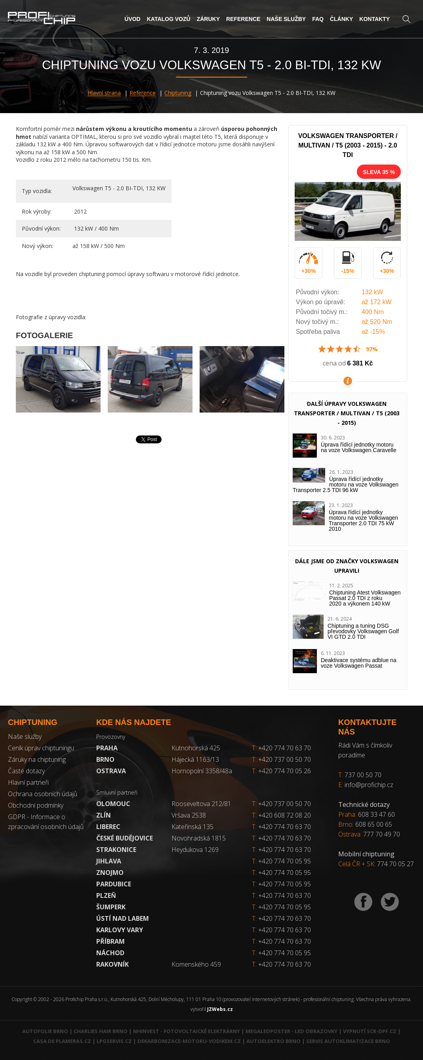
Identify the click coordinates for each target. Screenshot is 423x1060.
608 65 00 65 (373, 824)
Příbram (110, 941)
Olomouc (113, 803)
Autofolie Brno (45, 1031)
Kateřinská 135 (192, 826)
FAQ (318, 19)
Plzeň (106, 895)
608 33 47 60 (376, 814)
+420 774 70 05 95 (284, 861)
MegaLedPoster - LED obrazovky (291, 1031)
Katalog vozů (169, 19)
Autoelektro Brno (273, 1041)
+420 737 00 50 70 (281, 759)
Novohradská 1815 (198, 838)
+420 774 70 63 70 (281, 748)
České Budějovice (124, 838)
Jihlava (108, 861)
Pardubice (113, 884)
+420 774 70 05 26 (281, 771)
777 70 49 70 (381, 834)
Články (341, 19)
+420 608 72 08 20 (284, 815)
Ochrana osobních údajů (42, 793)
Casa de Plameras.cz (62, 1041)
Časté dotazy (26, 771)
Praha (107, 748)
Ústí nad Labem (122, 918)
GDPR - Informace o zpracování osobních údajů (46, 821)
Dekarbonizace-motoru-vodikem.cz (189, 1041)
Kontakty (374, 19)
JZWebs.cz (220, 1009)
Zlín (103, 815)
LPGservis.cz (114, 1041)
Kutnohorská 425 (195, 748)
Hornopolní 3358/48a (201, 771)
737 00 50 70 (363, 774)
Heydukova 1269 (195, 849)
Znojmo (110, 872)
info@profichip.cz (369, 784)
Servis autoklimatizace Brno (348, 1041)
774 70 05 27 (395, 863)
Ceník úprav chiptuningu (41, 748)
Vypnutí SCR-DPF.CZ (369, 1031)
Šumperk (111, 907)
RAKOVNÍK (112, 964)
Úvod (132, 19)
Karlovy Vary (119, 930)
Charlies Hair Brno (101, 1031)
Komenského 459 (196, 964)
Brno (105, 759)
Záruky (208, 19)
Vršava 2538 (188, 815)
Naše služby (286, 19)
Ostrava (111, 771)
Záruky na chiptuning (37, 759)
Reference (243, 19)
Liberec (108, 826)
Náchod (110, 952)
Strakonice (116, 849)
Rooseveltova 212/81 (201, 803)
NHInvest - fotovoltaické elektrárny (186, 1031)
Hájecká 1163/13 (195, 759)
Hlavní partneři (28, 782)
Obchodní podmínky (35, 805)
